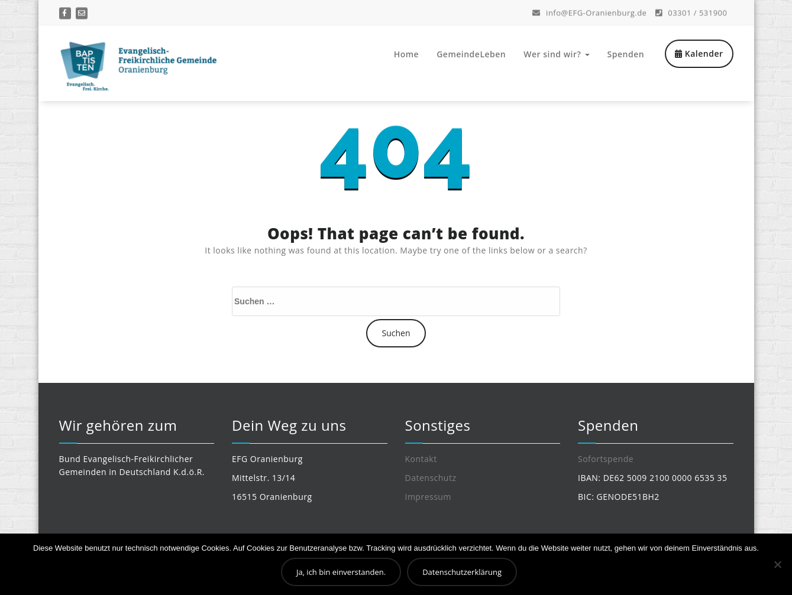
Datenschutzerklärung (462, 572)
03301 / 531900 (691, 11)
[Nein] (777, 564)
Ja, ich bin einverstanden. (341, 572)
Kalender (699, 53)
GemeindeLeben (471, 54)
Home (406, 54)
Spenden (626, 54)
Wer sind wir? (556, 54)
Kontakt (421, 458)
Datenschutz (431, 477)
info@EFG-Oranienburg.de (589, 11)
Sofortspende (605, 458)
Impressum (428, 496)
